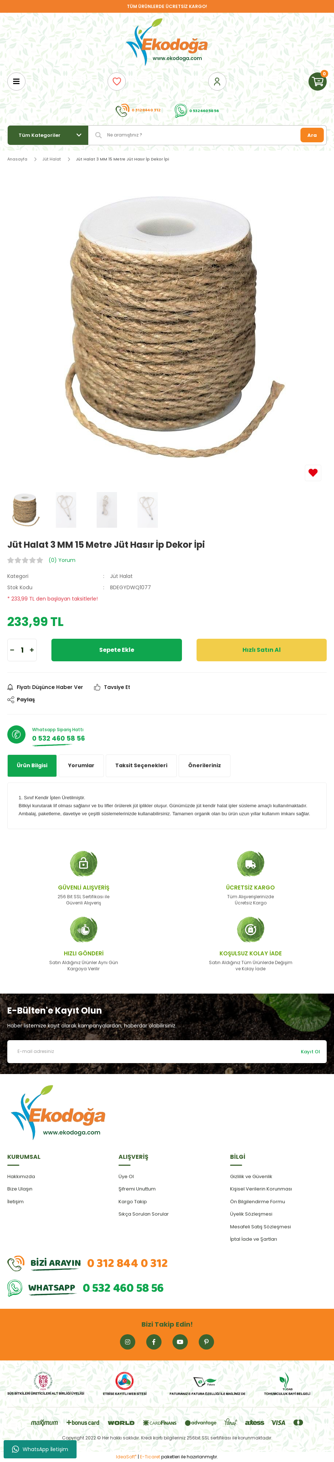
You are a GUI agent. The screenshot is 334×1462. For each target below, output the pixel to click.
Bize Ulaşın (19, 1188)
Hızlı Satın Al (261, 650)
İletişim (15, 1201)
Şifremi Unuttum (137, 1188)
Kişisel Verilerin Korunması (261, 1188)
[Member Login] (217, 81)
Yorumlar (81, 765)
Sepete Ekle (116, 650)
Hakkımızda (21, 1176)
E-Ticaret (150, 1457)
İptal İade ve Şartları (253, 1239)
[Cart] (317, 81)
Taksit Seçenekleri (141, 765)
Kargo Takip (133, 1201)
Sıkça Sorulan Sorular (144, 1214)
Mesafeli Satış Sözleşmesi (260, 1226)
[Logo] (167, 42)
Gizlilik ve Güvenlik (251, 1176)
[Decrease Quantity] (12, 650)
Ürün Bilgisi (32, 765)
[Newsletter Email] (167, 1051)
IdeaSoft (126, 1457)
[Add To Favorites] (313, 473)
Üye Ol (126, 1176)
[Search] (208, 135)
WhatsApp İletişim (40, 1449)
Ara (312, 135)
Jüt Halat (121, 576)
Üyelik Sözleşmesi (251, 1214)
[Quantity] (22, 650)
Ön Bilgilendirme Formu (257, 1201)
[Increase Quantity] (31, 650)
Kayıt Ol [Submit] (310, 1051)
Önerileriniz (204, 765)
